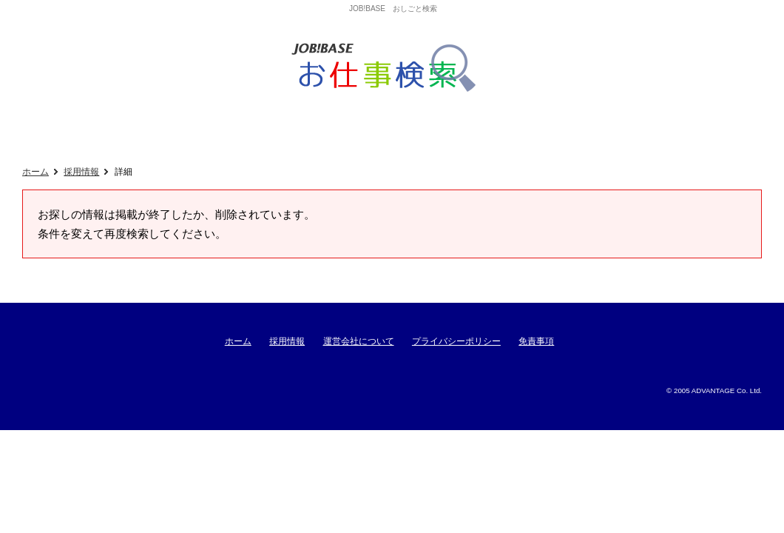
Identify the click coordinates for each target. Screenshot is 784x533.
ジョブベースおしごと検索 (388, 68)
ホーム (35, 172)
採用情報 (81, 172)
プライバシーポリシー (456, 341)
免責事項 (536, 341)
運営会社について (358, 341)
